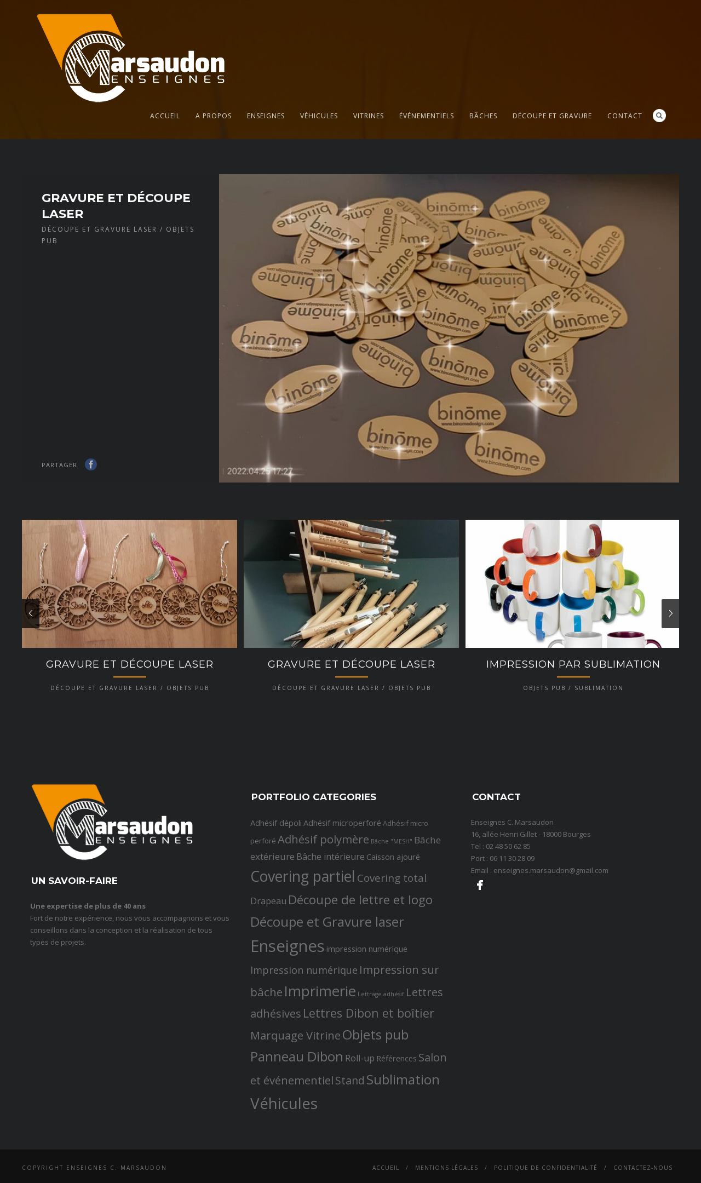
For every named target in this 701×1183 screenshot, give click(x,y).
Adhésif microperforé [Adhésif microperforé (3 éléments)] (342, 944)
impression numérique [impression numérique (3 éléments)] (366, 1070)
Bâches (483, 115)
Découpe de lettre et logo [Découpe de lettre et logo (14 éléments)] (360, 1021)
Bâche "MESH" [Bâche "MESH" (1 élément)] (391, 963)
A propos (214, 115)
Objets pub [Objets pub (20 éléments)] (375, 1156)
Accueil (165, 115)
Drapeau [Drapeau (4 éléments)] (268, 1023)
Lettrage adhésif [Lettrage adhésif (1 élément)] (381, 1116)
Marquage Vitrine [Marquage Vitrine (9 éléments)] (295, 1157)
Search (659, 115)
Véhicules (319, 115)
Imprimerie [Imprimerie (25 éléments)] (320, 1113)
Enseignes (266, 115)
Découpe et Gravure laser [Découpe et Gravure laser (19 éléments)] (327, 1044)
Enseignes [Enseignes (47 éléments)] (287, 1068)
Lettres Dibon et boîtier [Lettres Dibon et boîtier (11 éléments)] (368, 1135)
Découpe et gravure (552, 115)
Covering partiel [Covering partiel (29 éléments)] (302, 999)
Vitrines (368, 115)
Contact (624, 115)
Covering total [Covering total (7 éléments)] (392, 1001)
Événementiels (426, 115)
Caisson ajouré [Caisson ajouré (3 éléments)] (393, 978)
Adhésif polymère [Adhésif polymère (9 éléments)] (323, 961)
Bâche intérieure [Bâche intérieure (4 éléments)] (330, 979)
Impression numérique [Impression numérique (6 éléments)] (304, 1092)
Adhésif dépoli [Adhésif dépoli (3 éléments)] (276, 944)
